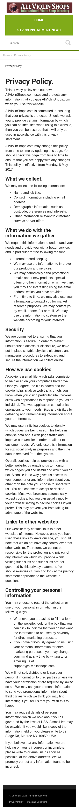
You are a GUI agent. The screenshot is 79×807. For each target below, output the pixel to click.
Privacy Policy (22, 55)
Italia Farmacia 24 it (19, 773)
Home (6, 55)
